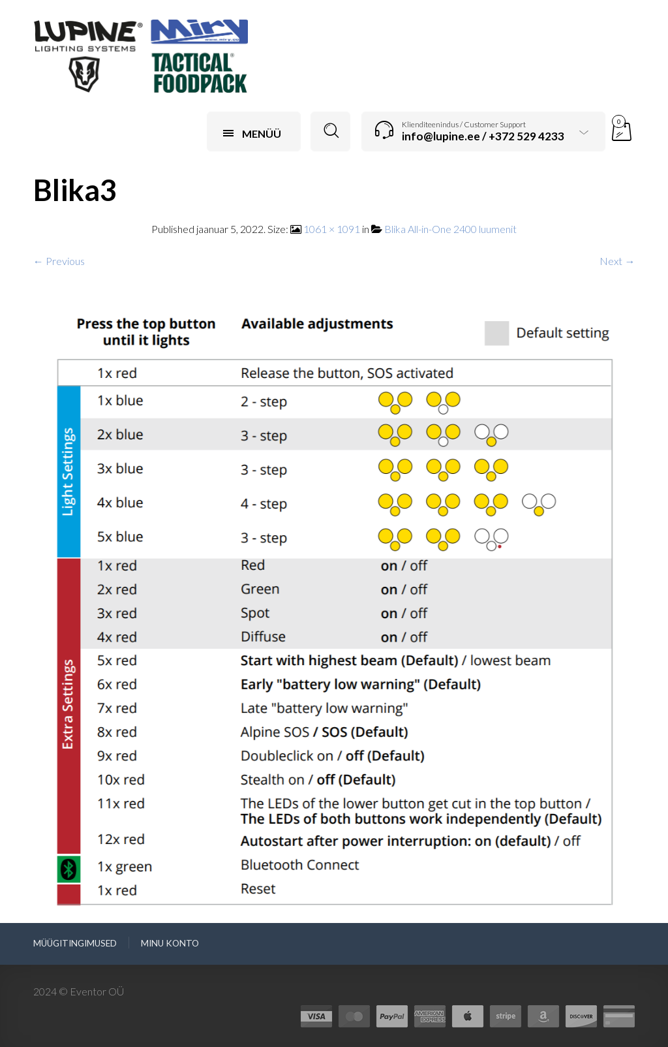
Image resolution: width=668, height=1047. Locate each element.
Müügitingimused (75, 943)
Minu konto (170, 943)
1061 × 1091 (331, 229)
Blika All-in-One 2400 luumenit (450, 229)
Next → (617, 261)
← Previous (59, 261)
